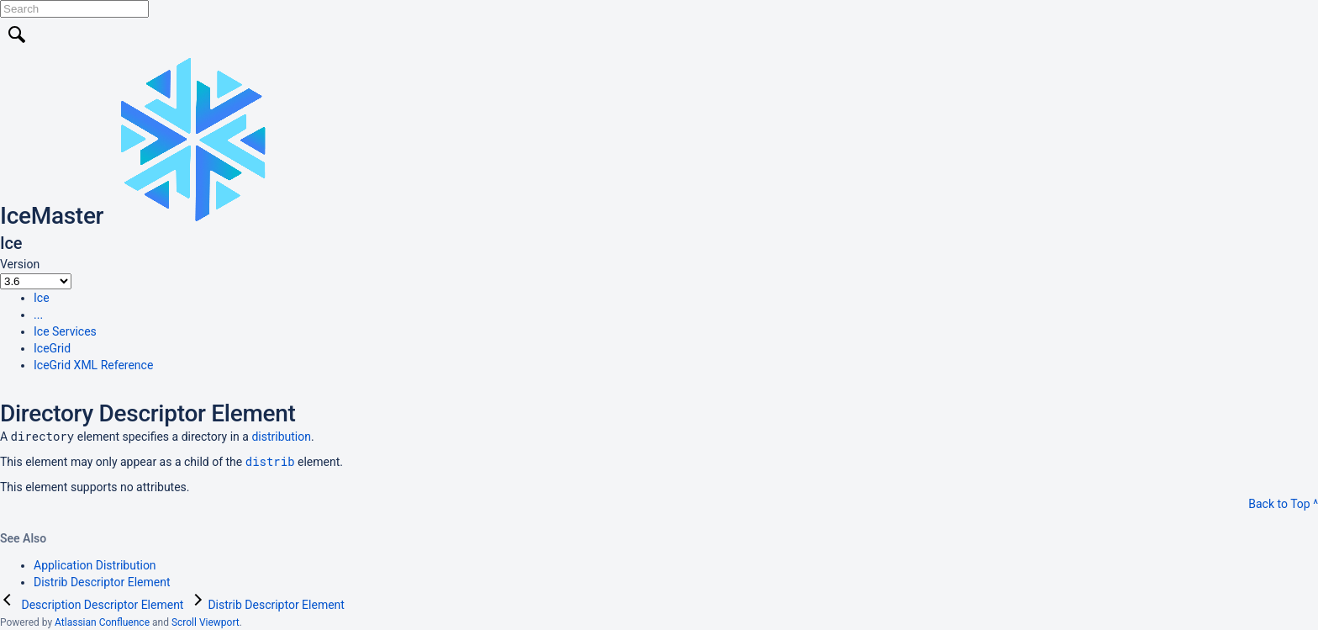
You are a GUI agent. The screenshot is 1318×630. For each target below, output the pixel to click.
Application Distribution (95, 565)
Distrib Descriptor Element (102, 582)
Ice (42, 297)
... (38, 314)
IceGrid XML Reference (93, 365)
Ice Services (65, 331)
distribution (281, 436)
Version (20, 264)
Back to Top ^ (1283, 504)
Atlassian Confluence (102, 622)
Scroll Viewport (205, 622)
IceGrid (52, 348)
